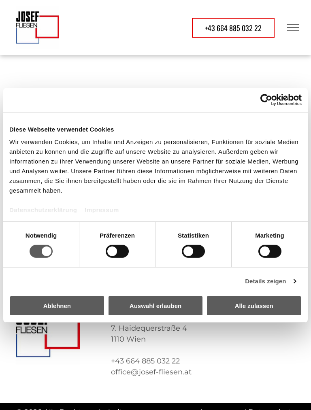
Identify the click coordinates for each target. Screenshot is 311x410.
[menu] (293, 27)
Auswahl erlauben (155, 305)
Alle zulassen (254, 305)
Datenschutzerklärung (43, 209)
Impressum (102, 209)
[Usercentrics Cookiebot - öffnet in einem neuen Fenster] (266, 99)
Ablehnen (57, 305)
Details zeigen (265, 281)
